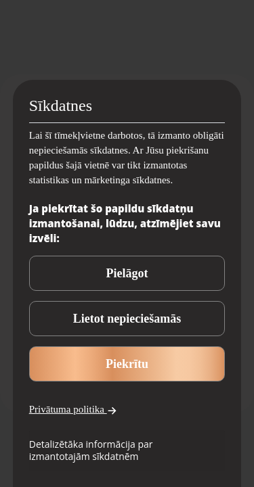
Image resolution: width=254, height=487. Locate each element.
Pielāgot (127, 273)
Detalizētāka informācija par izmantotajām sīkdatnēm (91, 450)
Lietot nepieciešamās (127, 318)
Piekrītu (127, 364)
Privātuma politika (73, 409)
